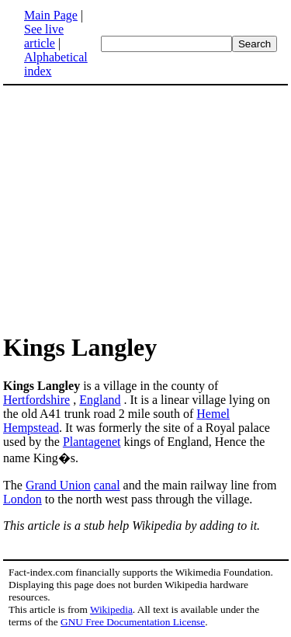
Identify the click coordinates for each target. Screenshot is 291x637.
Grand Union (58, 485)
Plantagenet (92, 441)
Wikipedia (111, 609)
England (99, 399)
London (22, 499)
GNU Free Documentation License (133, 622)
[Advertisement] (133, 208)
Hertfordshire (36, 399)
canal (107, 485)
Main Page (51, 15)
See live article (44, 36)
